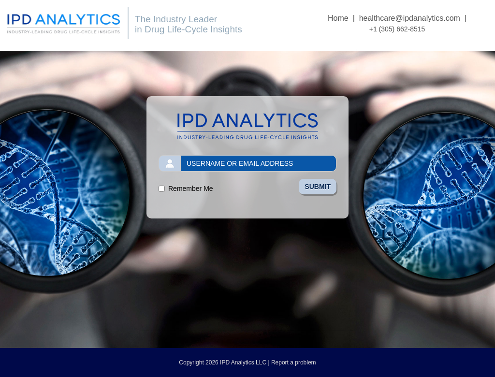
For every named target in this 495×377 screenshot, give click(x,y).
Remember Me (190, 188)
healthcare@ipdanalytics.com (409, 18)
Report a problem (293, 362)
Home (338, 18)
